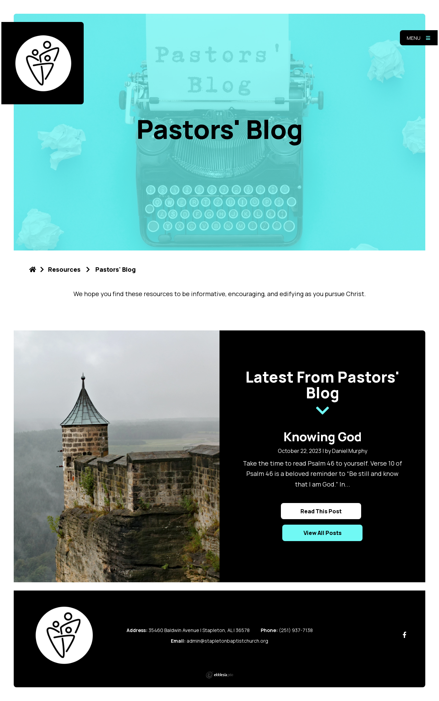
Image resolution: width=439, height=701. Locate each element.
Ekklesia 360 (219, 674)
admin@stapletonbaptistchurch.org (227, 641)
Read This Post (321, 511)
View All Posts (323, 533)
